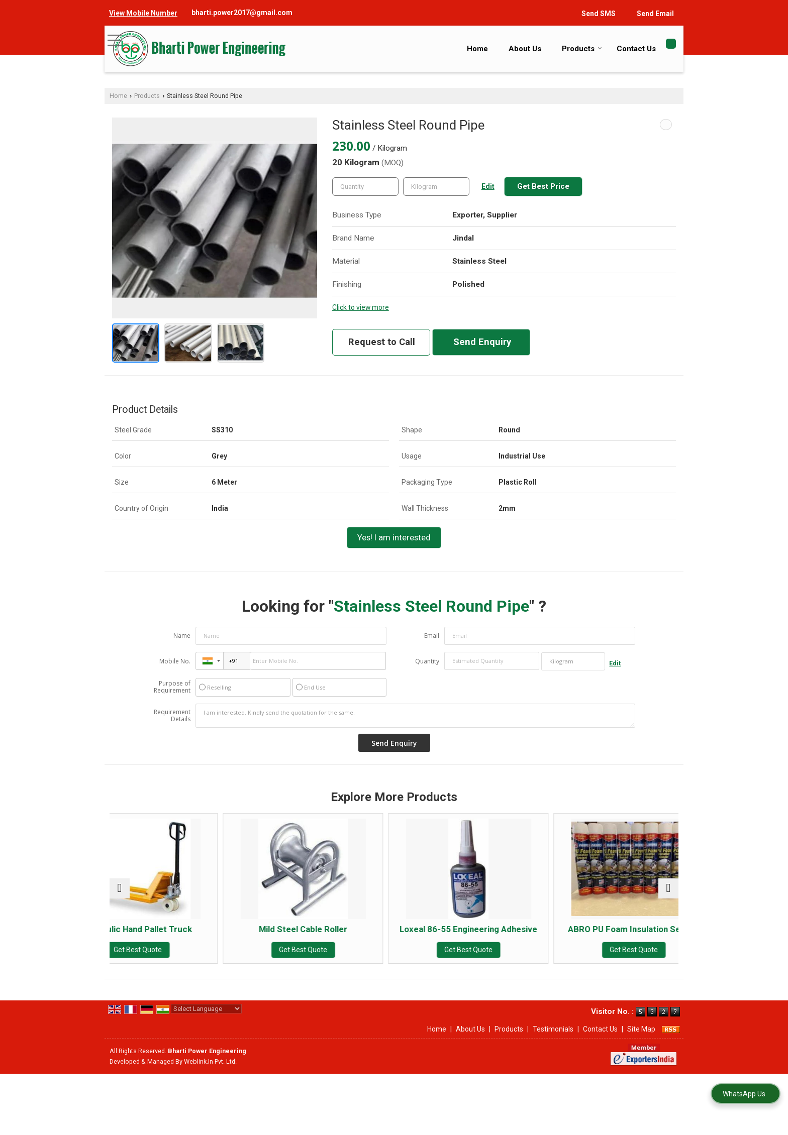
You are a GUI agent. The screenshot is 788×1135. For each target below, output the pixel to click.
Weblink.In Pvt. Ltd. (210, 1071)
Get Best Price (543, 186)
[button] (143, 13)
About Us (525, 48)
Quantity (427, 661)
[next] (668, 893)
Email (431, 635)
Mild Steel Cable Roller (322, 929)
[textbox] (436, 186)
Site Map (641, 1039)
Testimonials (553, 1039)
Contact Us (636, 48)
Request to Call (381, 342)
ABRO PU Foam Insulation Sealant (609, 934)
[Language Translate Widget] (206, 1019)
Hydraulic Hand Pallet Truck (179, 929)
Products (582, 48)
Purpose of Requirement (172, 687)
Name (181, 635)
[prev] (120, 893)
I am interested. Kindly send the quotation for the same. (415, 716)
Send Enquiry (482, 342)
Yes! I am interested (394, 537)
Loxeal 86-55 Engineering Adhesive (466, 934)
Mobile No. (174, 661)
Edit (488, 186)
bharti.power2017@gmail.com (241, 13)
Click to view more (360, 307)
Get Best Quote (179, 950)
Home (477, 48)
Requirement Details (172, 716)
